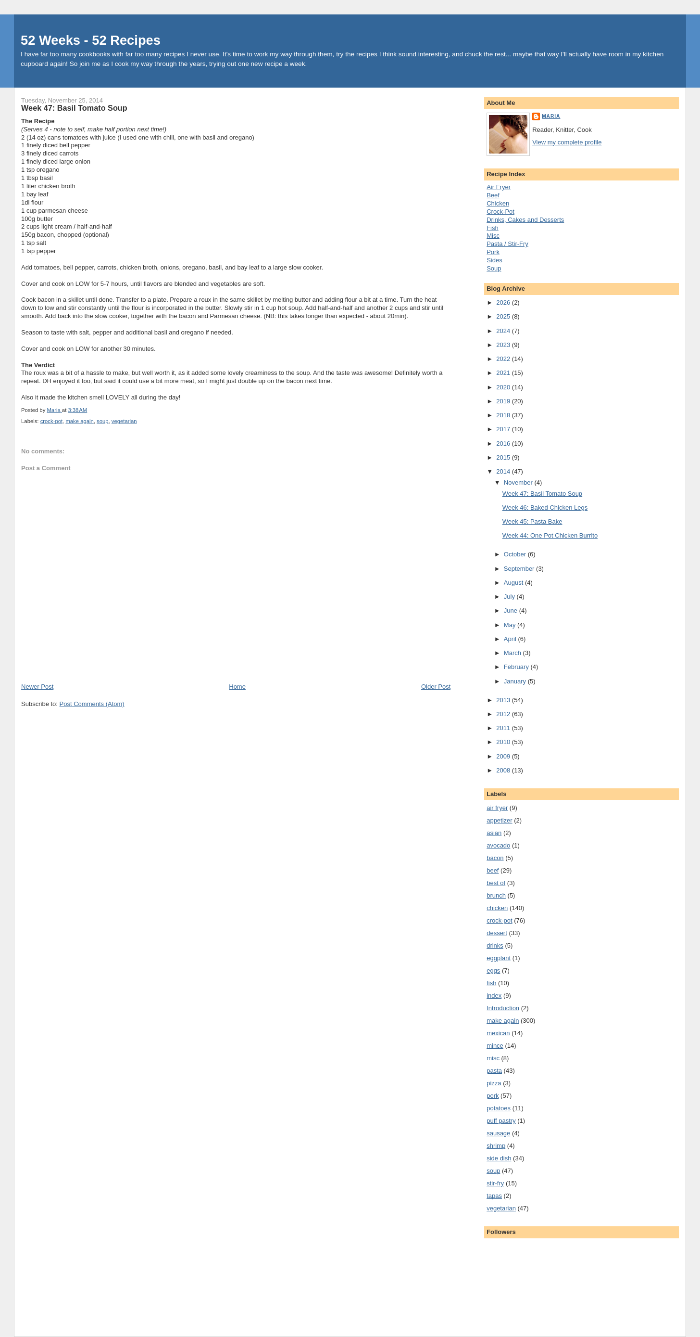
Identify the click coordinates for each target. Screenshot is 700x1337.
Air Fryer (499, 187)
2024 (504, 330)
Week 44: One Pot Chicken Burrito (550, 535)
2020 (504, 387)
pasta (494, 1070)
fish (491, 983)
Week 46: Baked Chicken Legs (545, 507)
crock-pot (51, 421)
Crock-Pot (500, 211)
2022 (504, 358)
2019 (504, 401)
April (511, 639)
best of (496, 883)
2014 (504, 471)
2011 (504, 728)
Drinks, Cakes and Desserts (525, 219)
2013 (504, 700)
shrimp (496, 1145)
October (516, 554)
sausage (498, 1133)
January (516, 681)
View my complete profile (566, 142)
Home (237, 686)
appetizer (499, 820)
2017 (504, 429)
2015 (504, 457)
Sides (494, 260)
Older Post (435, 686)
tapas (494, 1195)
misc (493, 1058)
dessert (497, 933)
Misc (493, 235)
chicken (497, 908)
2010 (504, 742)
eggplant (499, 958)
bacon (495, 857)
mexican (498, 1033)
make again (79, 421)
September (520, 568)
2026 (504, 302)
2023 (504, 344)
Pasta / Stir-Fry (507, 243)
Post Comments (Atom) (92, 703)
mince (495, 1045)
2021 (504, 372)
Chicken (498, 203)
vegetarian (124, 421)
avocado (498, 845)
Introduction (503, 1008)
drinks (495, 945)
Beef (493, 195)
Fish (493, 227)
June (511, 610)
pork (493, 1095)
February (517, 666)
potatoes (499, 1108)
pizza (494, 1083)
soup (103, 421)
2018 (504, 415)
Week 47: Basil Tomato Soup (542, 493)
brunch (496, 895)
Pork (493, 252)
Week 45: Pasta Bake (532, 521)
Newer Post (37, 686)
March (513, 652)
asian (494, 832)
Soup (494, 268)
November (519, 482)
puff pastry (501, 1120)
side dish (499, 1158)
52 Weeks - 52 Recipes (91, 40)
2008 (504, 770)
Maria (551, 116)
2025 (504, 316)
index (494, 995)
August (514, 582)
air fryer (497, 807)
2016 (504, 443)
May (510, 625)
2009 (504, 756)
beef (493, 870)
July (510, 596)
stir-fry (495, 1183)
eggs (493, 970)
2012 (504, 714)
